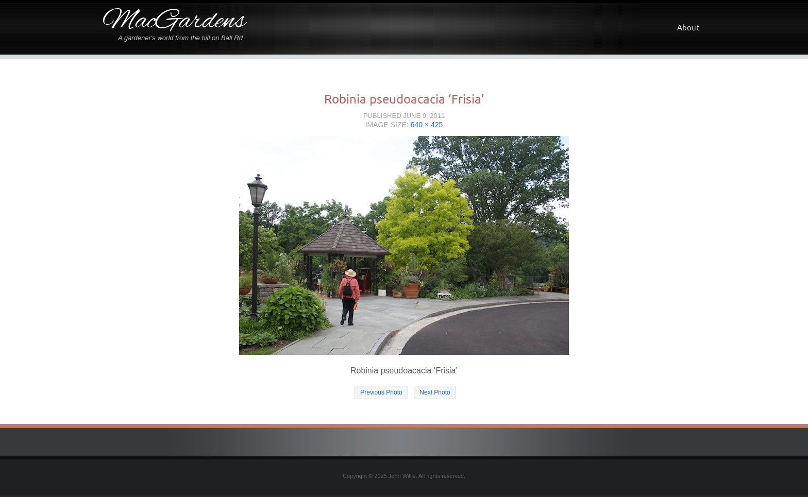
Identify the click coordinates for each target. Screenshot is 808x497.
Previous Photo (381, 392)
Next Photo (434, 392)
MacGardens (174, 22)
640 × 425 (427, 125)
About (688, 27)
